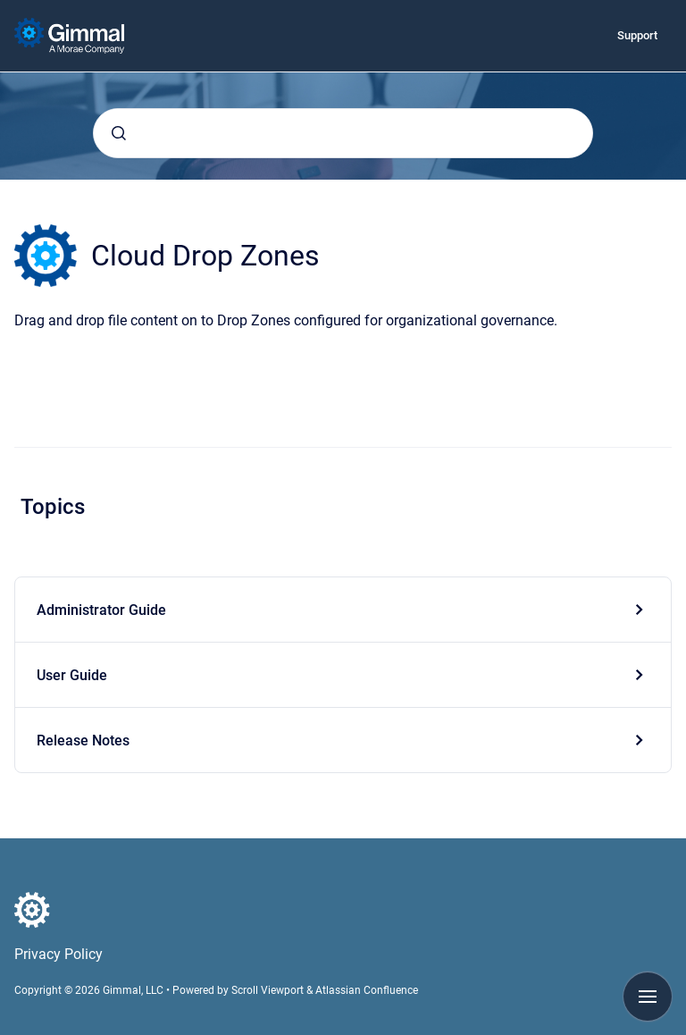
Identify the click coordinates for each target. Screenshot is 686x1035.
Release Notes (83, 740)
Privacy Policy (58, 954)
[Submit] (119, 133)
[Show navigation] (647, 996)
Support (637, 35)
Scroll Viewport (268, 990)
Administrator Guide (101, 610)
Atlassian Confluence (366, 990)
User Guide (72, 675)
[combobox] (343, 133)
